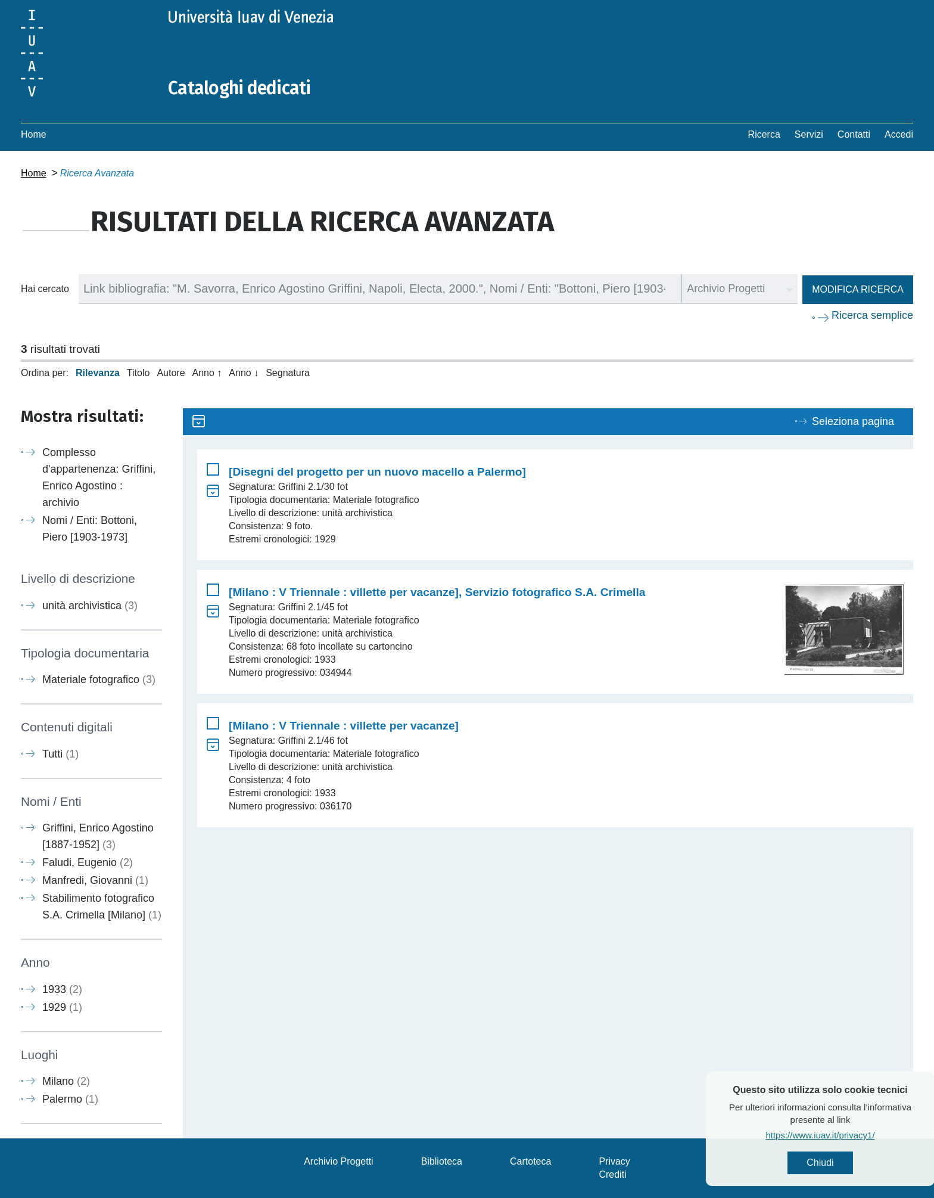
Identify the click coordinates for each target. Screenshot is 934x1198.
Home (33, 134)
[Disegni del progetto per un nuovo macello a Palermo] (377, 471)
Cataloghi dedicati (239, 88)
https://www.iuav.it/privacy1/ (850, 1135)
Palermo (70, 1099)
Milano (66, 1081)
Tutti (60, 754)
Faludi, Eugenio (87, 862)
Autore (171, 373)
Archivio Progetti (338, 1161)
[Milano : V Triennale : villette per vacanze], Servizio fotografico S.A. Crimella (437, 592)
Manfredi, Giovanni (95, 880)
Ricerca (764, 134)
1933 (62, 989)
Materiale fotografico (98, 679)
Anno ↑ (207, 373)
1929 (62, 1007)
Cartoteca (530, 1161)
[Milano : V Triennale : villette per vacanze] (344, 725)
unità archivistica (90, 606)
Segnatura (288, 373)
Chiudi (850, 1162)
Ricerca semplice (872, 315)
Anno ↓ (244, 373)
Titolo (138, 373)
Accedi (899, 134)
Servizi (809, 134)
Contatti (854, 134)
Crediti (612, 1174)
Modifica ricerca (858, 289)
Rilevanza (98, 373)
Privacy (614, 1161)
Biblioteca (441, 1161)
